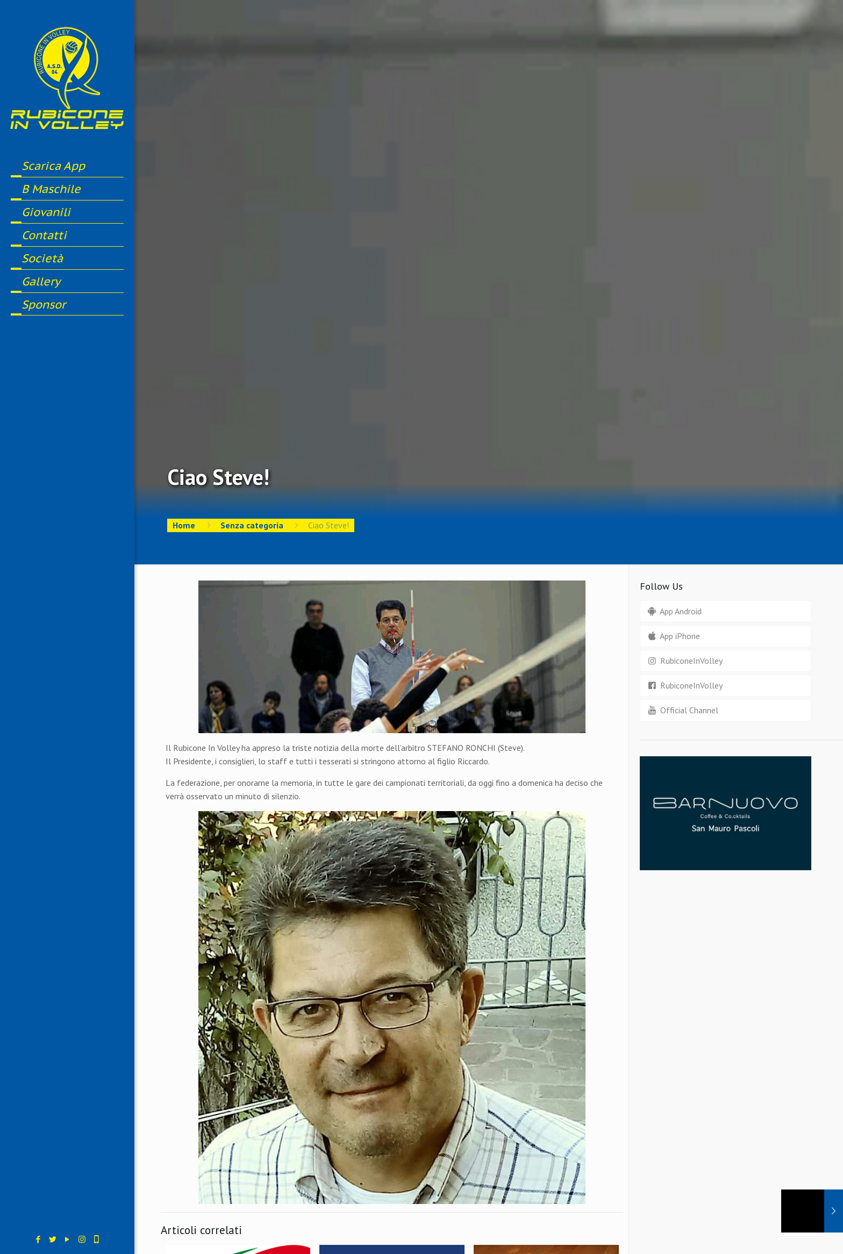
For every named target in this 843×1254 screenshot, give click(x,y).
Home (184, 525)
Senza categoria (251, 525)
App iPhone (672, 635)
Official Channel (682, 710)
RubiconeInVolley (684, 660)
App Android (673, 611)
